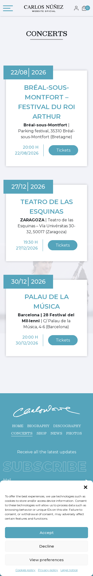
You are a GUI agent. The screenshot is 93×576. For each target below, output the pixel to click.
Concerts (21, 433)
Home (17, 426)
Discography (67, 426)
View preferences (47, 559)
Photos (74, 433)
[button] (85, 486)
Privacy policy (48, 570)
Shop (41, 433)
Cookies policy (25, 570)
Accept (47, 532)
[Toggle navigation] (8, 9)
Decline (46, 546)
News (56, 433)
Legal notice (69, 570)
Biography (38, 426)
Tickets (63, 150)
